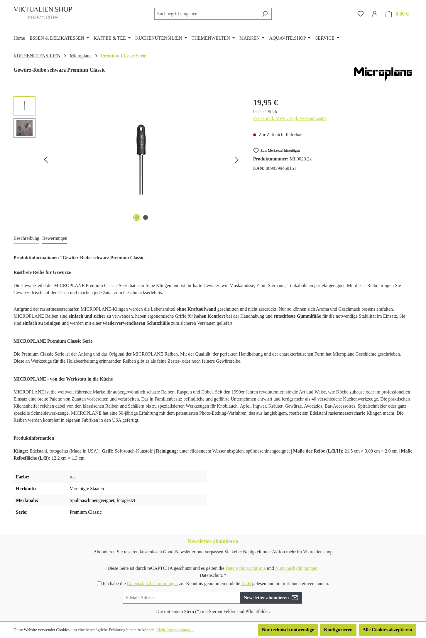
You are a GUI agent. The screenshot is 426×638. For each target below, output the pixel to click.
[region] (127, 159)
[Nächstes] (236, 159)
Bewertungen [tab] (54, 238)
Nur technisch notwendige (288, 629)
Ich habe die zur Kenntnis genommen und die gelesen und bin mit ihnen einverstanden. (216, 583)
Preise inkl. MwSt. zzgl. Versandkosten (290, 118)
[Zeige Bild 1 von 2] (136, 217)
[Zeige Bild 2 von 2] (145, 217)
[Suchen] (265, 14)
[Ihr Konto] (375, 14)
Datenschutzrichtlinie (246, 568)
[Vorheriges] (45, 159)
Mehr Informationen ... (175, 630)
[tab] (26, 238)
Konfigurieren (338, 629)
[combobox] (206, 14)
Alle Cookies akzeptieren (387, 629)
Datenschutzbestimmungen (152, 583)
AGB (246, 583)
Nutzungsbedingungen (296, 568)
